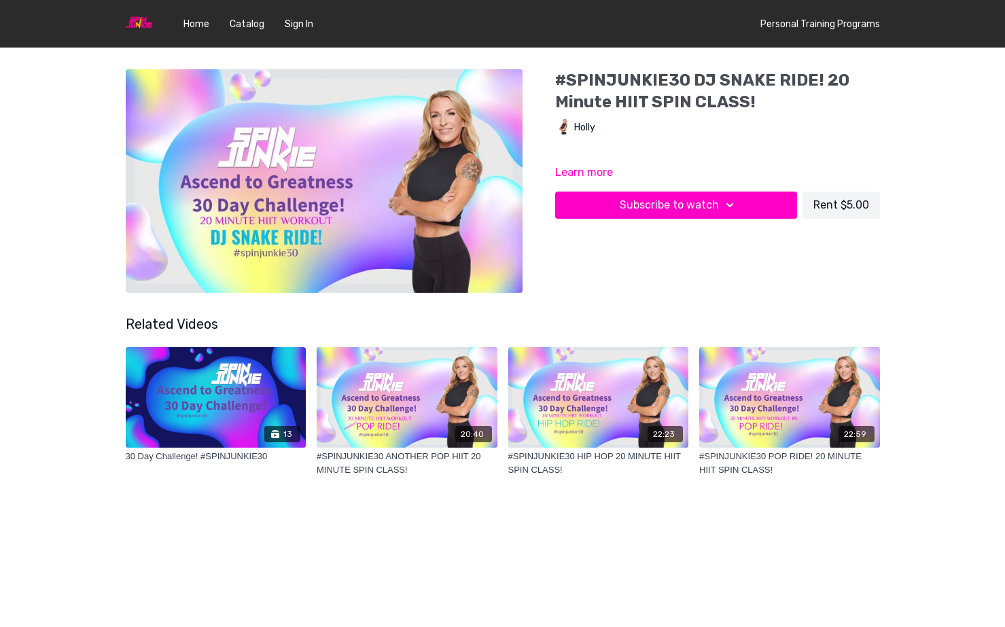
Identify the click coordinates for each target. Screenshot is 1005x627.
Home (196, 24)
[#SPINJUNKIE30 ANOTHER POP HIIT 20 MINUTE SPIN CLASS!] (407, 463)
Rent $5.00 (841, 204)
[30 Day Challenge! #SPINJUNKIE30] (216, 456)
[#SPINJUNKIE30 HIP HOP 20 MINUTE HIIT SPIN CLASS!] (598, 463)
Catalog (247, 24)
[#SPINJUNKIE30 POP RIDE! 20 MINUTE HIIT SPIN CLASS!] (789, 463)
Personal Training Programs (820, 24)
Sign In (299, 24)
